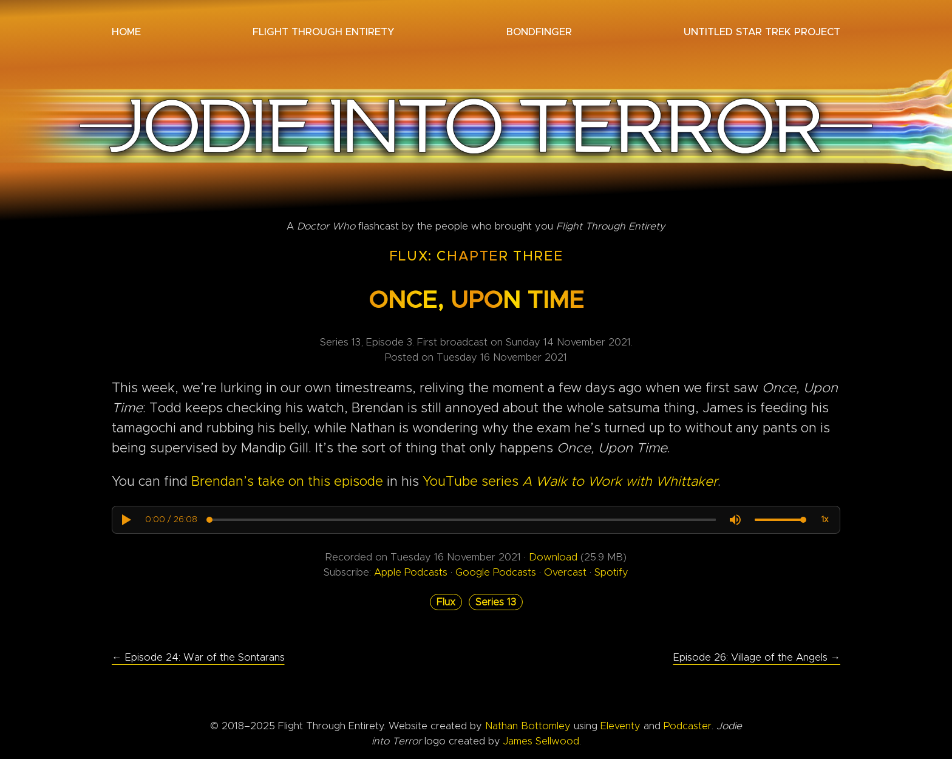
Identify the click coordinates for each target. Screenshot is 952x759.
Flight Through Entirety (323, 32)
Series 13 (495, 602)
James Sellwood (541, 741)
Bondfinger (539, 32)
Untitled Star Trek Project (762, 32)
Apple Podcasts (412, 572)
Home (126, 32)
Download (553, 557)
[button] (125, 519)
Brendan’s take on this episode (287, 482)
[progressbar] (171, 519)
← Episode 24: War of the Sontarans (198, 657)
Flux (446, 602)
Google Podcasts (497, 572)
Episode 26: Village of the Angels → (757, 657)
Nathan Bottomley (528, 726)
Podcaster (688, 726)
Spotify (611, 572)
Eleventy (620, 726)
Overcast (565, 572)
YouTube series (570, 482)
